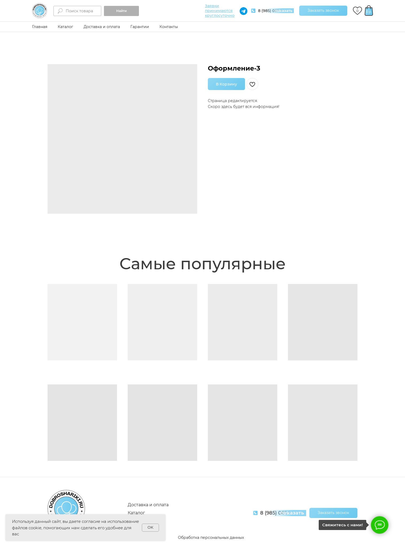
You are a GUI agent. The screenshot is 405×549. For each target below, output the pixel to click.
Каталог (65, 26)
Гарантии (139, 26)
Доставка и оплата (102, 26)
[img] (39, 10)
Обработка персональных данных (211, 537)
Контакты (168, 26)
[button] (323, 11)
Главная (39, 26)
